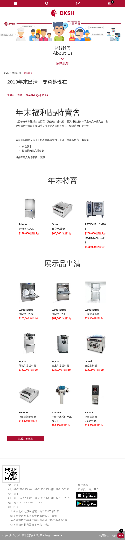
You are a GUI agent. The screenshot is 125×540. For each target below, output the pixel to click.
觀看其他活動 (25, 438)
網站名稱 (62, 13)
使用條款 (104, 535)
